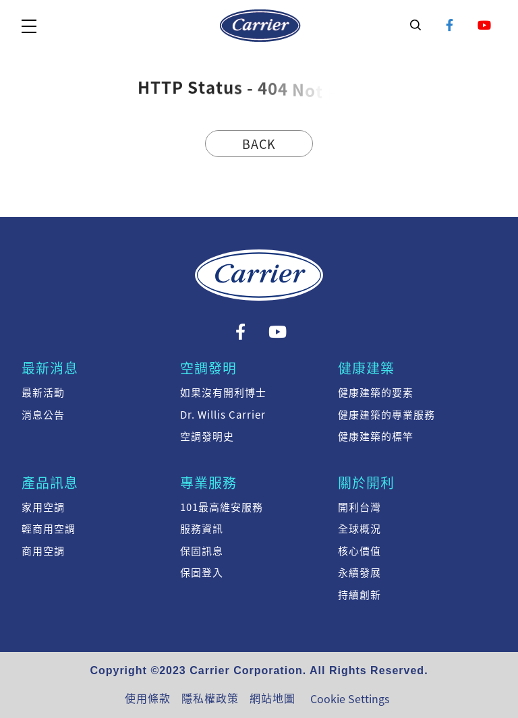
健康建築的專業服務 (386, 414)
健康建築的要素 (375, 392)
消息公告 (43, 414)
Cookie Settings (349, 698)
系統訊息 (260, 25)
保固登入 (201, 572)
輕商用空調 (49, 528)
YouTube (484, 25)
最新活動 (43, 392)
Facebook (450, 25)
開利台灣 (359, 507)
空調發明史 (207, 436)
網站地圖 (272, 698)
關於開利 (366, 482)
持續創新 (359, 594)
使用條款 (148, 698)
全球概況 (359, 528)
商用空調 (43, 550)
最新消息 (50, 368)
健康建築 (366, 368)
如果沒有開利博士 (223, 392)
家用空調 (43, 507)
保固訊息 (201, 550)
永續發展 (359, 572)
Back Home (259, 146)
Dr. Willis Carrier (223, 414)
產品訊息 (50, 482)
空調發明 (208, 368)
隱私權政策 (210, 698)
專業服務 (208, 482)
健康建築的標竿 (375, 436)
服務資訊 (201, 528)
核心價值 (359, 550)
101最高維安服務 (221, 507)
